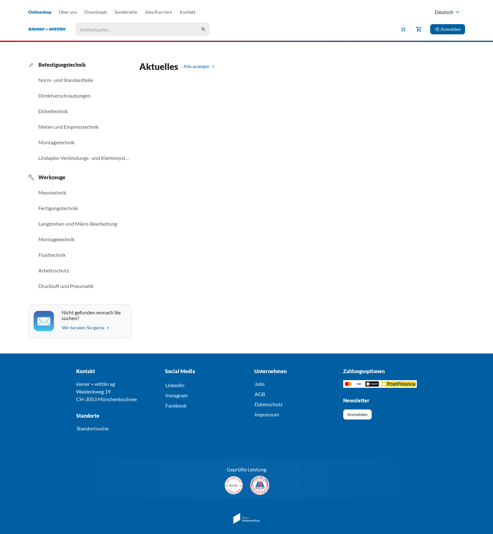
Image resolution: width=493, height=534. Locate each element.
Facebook (176, 405)
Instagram (176, 395)
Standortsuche (93, 428)
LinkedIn (174, 385)
